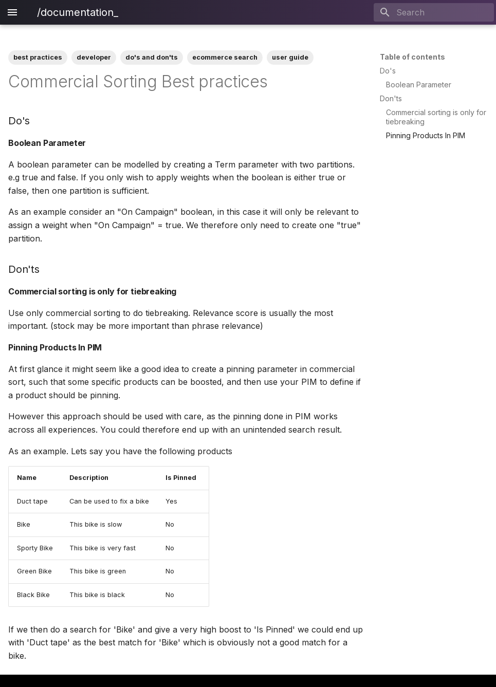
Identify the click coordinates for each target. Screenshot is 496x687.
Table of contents (412, 56)
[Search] (434, 12)
